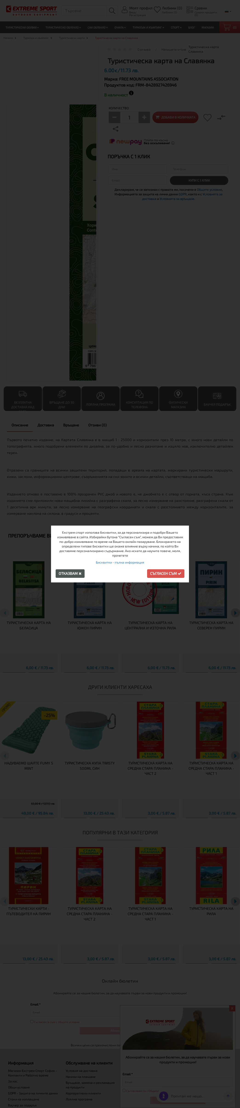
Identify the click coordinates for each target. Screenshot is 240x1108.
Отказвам (70, 573)
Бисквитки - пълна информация (120, 562)
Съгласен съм (165, 573)
